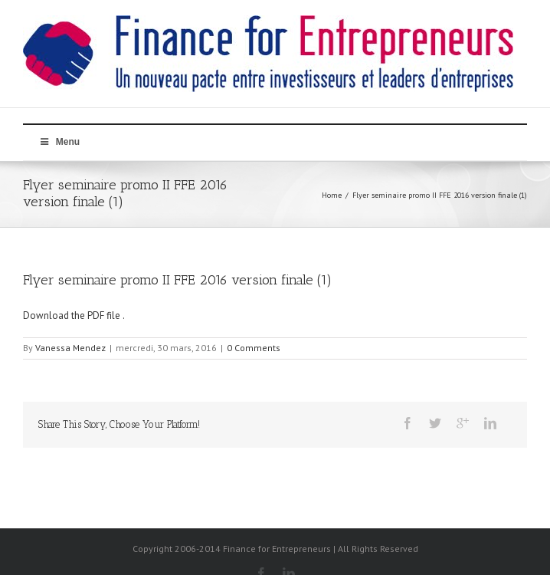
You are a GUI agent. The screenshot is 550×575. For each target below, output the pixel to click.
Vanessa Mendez (70, 347)
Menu (59, 141)
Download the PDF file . (74, 315)
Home (332, 195)
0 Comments (253, 347)
